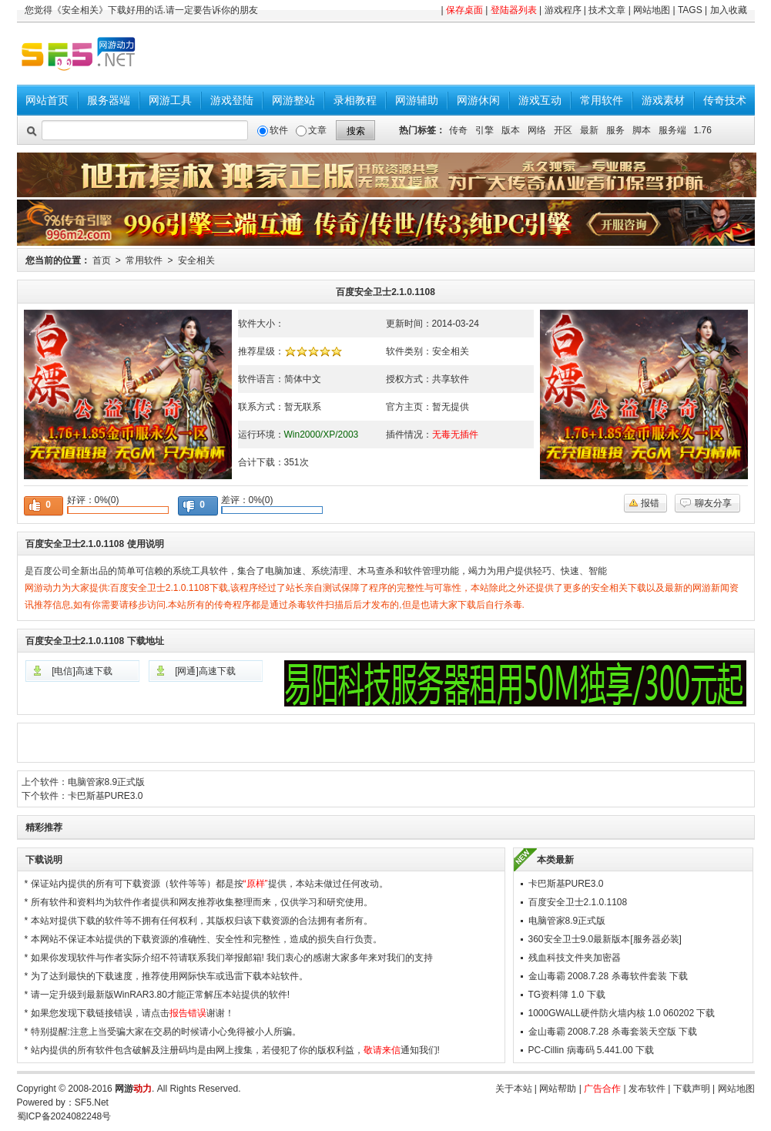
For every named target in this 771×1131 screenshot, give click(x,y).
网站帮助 (557, 1088)
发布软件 (647, 1088)
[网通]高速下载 (205, 671)
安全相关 (196, 260)
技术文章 (606, 10)
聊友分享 (713, 503)
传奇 (458, 130)
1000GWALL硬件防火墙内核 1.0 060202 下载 (622, 1013)
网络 (537, 130)
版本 (510, 130)
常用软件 (601, 100)
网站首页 (47, 100)
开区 (563, 130)
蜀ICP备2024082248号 (64, 1116)
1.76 (703, 130)
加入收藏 (728, 10)
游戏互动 (539, 100)
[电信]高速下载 (82, 671)
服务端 (672, 130)
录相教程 (355, 100)
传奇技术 (724, 100)
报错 (650, 503)
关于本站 (513, 1088)
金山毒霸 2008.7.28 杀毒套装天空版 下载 (612, 1031)
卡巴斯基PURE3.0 (105, 795)
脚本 (641, 130)
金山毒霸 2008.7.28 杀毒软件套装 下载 (608, 976)
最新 (589, 130)
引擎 (484, 130)
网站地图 (651, 10)
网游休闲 (478, 100)
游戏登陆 (231, 100)
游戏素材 (663, 100)
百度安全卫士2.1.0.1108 (578, 902)
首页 (101, 260)
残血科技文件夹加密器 (574, 957)
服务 (615, 130)
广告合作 (602, 1088)
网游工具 (170, 100)
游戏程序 (563, 10)
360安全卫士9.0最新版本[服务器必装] (605, 939)
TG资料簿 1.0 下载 (566, 994)
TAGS (690, 10)
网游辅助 (416, 100)
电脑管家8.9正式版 (107, 782)
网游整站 (293, 100)
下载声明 (691, 1088)
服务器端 (108, 100)
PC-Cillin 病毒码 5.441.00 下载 (591, 1050)
